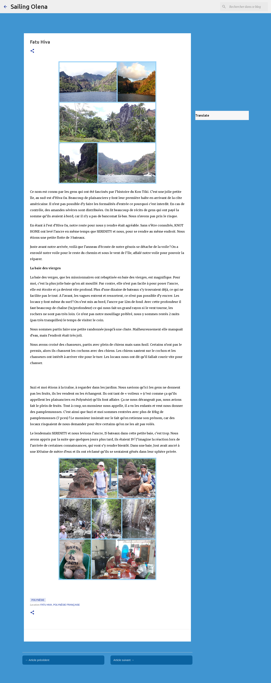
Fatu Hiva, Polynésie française (60, 605)
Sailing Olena (29, 6)
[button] (32, 51)
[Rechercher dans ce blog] (248, 6)
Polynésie (38, 600)
